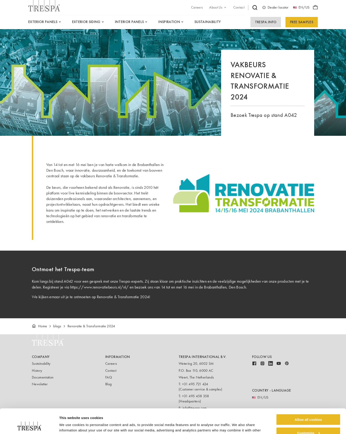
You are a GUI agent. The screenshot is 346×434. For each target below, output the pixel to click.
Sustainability (41, 363)
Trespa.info (266, 22)
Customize (308, 409)
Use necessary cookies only (308, 423)
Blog (108, 384)
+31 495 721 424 (195, 384)
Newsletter (40, 384)
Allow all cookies (308, 396)
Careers (111, 363)
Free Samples (301, 22)
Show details (69, 425)
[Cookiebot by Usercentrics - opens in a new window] (29, 425)
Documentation (43, 377)
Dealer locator (275, 7)
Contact (110, 370)
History (37, 370)
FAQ (108, 377)
